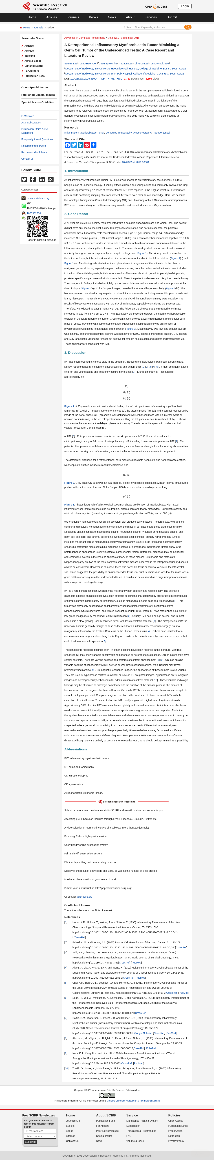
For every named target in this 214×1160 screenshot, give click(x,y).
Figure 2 (86, 288)
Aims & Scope (32, 60)
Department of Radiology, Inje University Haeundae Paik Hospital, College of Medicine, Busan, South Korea (125, 68)
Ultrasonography (142, 132)
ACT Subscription (31, 122)
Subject (70, 1125)
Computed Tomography (119, 132)
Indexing (29, 55)
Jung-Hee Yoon (88, 63)
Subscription (133, 1125)
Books (93, 17)
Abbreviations (75, 749)
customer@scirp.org (38, 198)
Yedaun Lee (126, 63)
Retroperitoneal (161, 132)
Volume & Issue (135, 1140)
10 (155, 680)
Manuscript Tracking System (142, 1120)
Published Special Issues (36, 94)
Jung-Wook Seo (160, 63)
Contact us (27, 158)
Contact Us (72, 1140)
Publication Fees (34, 76)
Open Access (175, 1120)
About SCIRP (106, 1115)
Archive (28, 50)
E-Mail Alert (27, 116)
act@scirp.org (84, 896)
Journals (73, 17)
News (112, 17)
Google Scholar (143, 1033)
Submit (172, 17)
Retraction (174, 1135)
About (130, 17)
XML (119, 78)
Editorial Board (33, 65)
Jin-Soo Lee (142, 63)
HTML (110, 78)
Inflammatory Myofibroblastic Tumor (84, 132)
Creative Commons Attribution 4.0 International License (133, 1101)
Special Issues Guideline (36, 102)
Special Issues (104, 1135)
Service (132, 1115)
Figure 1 (142, 253)
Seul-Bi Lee (70, 63)
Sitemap (70, 1135)
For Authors (31, 70)
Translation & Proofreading (141, 1130)
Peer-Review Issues (107, 1130)
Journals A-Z (73, 1120)
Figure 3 (130, 328)
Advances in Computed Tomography (84, 37)
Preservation (175, 1130)
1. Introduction (76, 171)
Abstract (70, 85)
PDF (102, 78)
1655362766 (34, 213)
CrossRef (79, 937)
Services (150, 17)
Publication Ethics (178, 1125)
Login (185, 6)
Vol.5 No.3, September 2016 (124, 37)
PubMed (136, 962)
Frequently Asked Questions (37, 139)
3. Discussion (75, 353)
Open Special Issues (33, 87)
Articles (51, 17)
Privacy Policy (176, 1140)
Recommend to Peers (33, 145)
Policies (174, 1115)
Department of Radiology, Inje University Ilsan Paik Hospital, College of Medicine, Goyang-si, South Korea (124, 73)
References (72, 917)
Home (32, 17)
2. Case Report (76, 214)
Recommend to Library (34, 152)
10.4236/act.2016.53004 (84, 78)
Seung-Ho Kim (108, 63)
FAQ (128, 1135)
